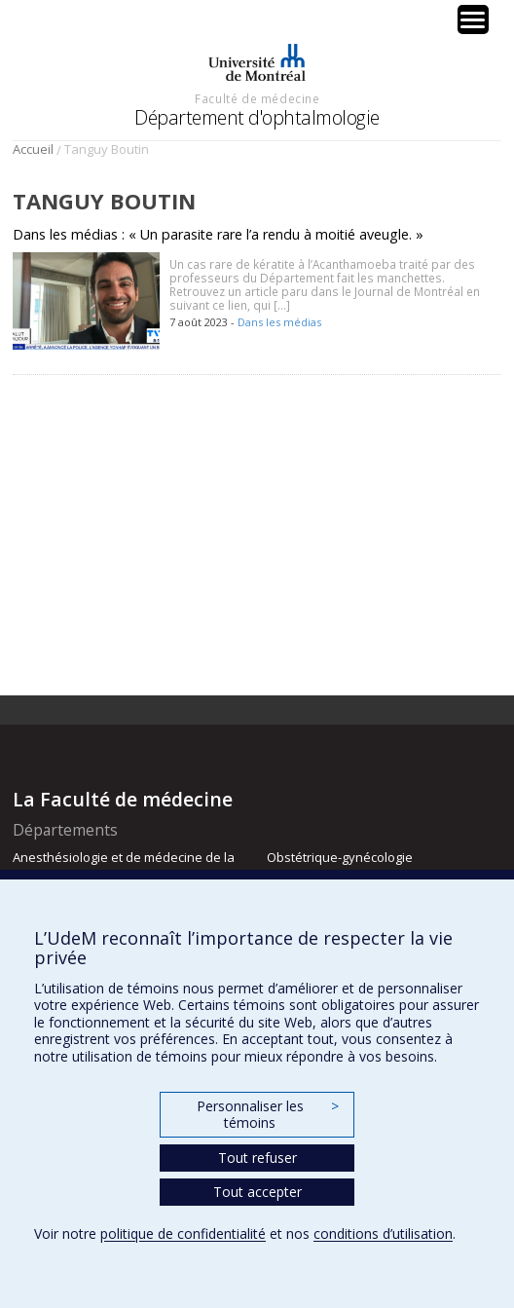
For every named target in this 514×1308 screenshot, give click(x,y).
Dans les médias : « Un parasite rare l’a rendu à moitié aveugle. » (218, 234)
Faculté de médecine (257, 98)
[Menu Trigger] (473, 19)
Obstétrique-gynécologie (340, 857)
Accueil (33, 149)
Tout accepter (257, 1191)
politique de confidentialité (183, 1233)
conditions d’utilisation (383, 1233)
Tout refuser (257, 1157)
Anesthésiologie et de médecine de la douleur (124, 865)
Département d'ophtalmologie (257, 117)
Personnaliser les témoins (268, 1115)
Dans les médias (279, 322)
